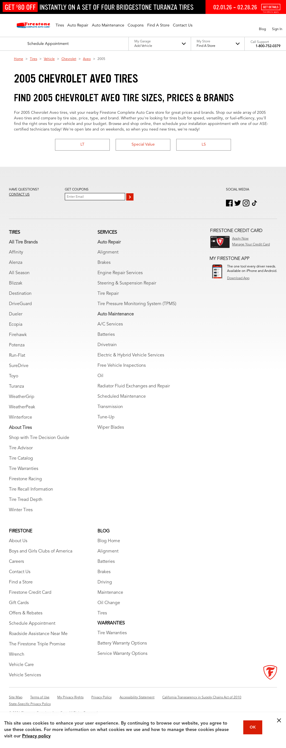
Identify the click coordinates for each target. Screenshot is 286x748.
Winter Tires (21, 510)
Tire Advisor (21, 448)
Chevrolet (68, 59)
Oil (100, 376)
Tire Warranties (23, 469)
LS (204, 144)
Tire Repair (108, 293)
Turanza (16, 386)
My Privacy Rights (70, 697)
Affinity (16, 252)
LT (82, 144)
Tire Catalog (21, 458)
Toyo (13, 376)
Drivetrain (107, 345)
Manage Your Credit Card (251, 244)
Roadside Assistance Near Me (38, 634)
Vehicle (49, 59)
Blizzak (15, 283)
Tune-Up (106, 417)
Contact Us (19, 572)
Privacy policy (36, 736)
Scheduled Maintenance (121, 396)
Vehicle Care (21, 665)
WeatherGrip (21, 397)
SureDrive (18, 366)
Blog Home (108, 541)
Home (18, 59)
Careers (16, 561)
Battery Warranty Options (122, 643)
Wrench (16, 654)
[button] (60, 25)
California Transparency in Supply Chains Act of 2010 (201, 697)
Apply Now (240, 238)
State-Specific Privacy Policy (30, 704)
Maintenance (110, 592)
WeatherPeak (22, 407)
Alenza (15, 262)
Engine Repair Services (120, 273)
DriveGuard (20, 304)
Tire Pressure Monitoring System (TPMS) (136, 304)
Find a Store (21, 582)
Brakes (104, 262)
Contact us (19, 194)
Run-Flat (17, 355)
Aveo (87, 59)
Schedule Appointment (32, 623)
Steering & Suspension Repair (126, 283)
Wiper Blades (110, 427)
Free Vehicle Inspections (121, 365)
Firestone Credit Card (30, 592)
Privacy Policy (101, 697)
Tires (33, 59)
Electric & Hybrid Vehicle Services (130, 355)
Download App (238, 278)
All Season (19, 273)
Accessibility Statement (137, 697)
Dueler (15, 314)
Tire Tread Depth (25, 500)
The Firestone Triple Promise (37, 644)
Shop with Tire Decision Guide (39, 438)
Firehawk (18, 335)
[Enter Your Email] (95, 196)
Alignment (107, 252)
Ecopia (15, 324)
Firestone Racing (25, 479)
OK (253, 727)
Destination (20, 293)
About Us (18, 541)
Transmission (110, 407)
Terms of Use (39, 697)
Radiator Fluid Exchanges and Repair (133, 386)
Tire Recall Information (31, 489)
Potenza (17, 345)
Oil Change (108, 603)
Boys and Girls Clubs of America (40, 551)
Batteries (106, 334)
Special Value (143, 144)
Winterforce (20, 417)
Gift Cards (19, 603)
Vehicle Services (25, 675)
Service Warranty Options (122, 654)
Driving (104, 582)
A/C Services (110, 324)
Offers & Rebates (25, 613)
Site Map (15, 697)
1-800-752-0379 (268, 46)
